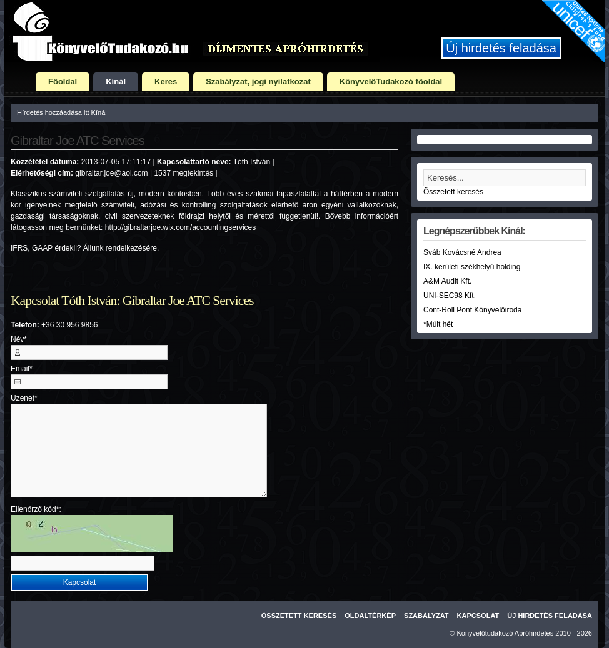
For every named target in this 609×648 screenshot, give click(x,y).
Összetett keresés (453, 191)
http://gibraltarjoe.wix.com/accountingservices (180, 227)
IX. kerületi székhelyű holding (471, 266)
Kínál (116, 81)
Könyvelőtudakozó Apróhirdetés (505, 633)
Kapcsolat (478, 615)
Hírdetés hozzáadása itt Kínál (62, 112)
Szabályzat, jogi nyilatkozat (258, 81)
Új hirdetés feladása (501, 48)
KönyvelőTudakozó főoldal (391, 81)
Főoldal (62, 81)
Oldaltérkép (370, 615)
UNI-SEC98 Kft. (449, 295)
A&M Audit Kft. (447, 281)
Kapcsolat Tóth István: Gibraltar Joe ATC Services (132, 300)
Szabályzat (426, 615)
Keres (165, 81)
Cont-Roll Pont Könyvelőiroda (472, 310)
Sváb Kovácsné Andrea (462, 252)
